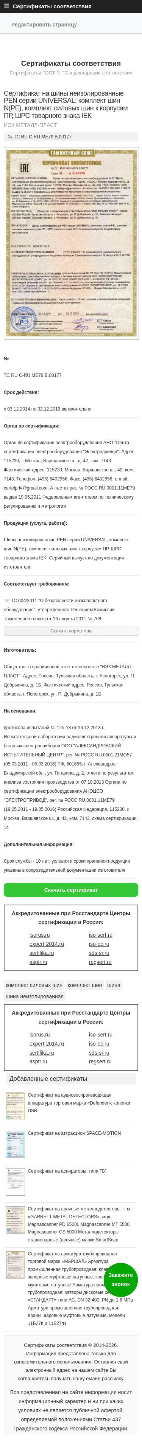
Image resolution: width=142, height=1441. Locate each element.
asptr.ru (38, 962)
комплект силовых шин (34, 985)
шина (113, 985)
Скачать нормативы (71, 631)
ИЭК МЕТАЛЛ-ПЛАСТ (30, 125)
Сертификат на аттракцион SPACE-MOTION (74, 1133)
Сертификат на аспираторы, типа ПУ (67, 1171)
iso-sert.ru (100, 935)
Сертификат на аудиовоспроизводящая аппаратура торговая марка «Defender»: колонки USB (79, 1102)
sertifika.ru (42, 953)
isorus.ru (40, 935)
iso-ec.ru (99, 944)
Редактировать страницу (44, 25)
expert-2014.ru (47, 944)
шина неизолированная (35, 996)
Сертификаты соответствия (71, 63)
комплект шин (85, 985)
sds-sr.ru (99, 953)
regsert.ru (100, 962)
